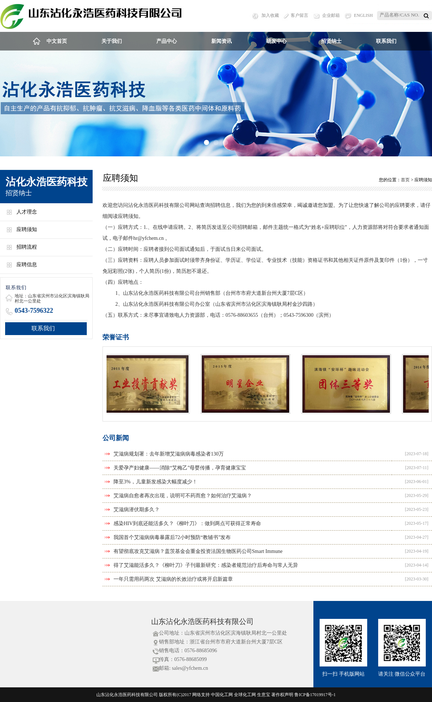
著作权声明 (282, 694)
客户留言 (299, 15)
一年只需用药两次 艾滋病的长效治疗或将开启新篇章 (173, 579)
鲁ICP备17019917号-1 (315, 694)
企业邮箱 (331, 15)
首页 (405, 179)
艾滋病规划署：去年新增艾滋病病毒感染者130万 (168, 454)
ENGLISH (363, 15)
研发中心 (276, 41)
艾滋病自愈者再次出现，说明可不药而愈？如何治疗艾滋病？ (182, 495)
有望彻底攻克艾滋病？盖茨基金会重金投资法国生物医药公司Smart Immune (198, 551)
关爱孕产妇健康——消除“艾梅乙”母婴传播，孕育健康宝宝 (179, 468)
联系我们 (386, 41)
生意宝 (263, 694)
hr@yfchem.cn (148, 238)
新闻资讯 (221, 41)
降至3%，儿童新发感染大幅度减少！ (155, 481)
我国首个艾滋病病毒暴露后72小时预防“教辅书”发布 (172, 537)
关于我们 (111, 41)
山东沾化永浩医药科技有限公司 (202, 621)
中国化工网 (222, 694)
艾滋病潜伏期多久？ (136, 509)
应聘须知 (26, 229)
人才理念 (26, 212)
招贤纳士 (331, 41)
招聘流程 (26, 247)
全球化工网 (245, 694)
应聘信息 (26, 264)
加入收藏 (270, 15)
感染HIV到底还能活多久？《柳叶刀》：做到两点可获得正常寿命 (187, 523)
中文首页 (56, 41)
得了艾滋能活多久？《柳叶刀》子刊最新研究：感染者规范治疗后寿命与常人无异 (205, 565)
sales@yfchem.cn (190, 668)
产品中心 (166, 41)
